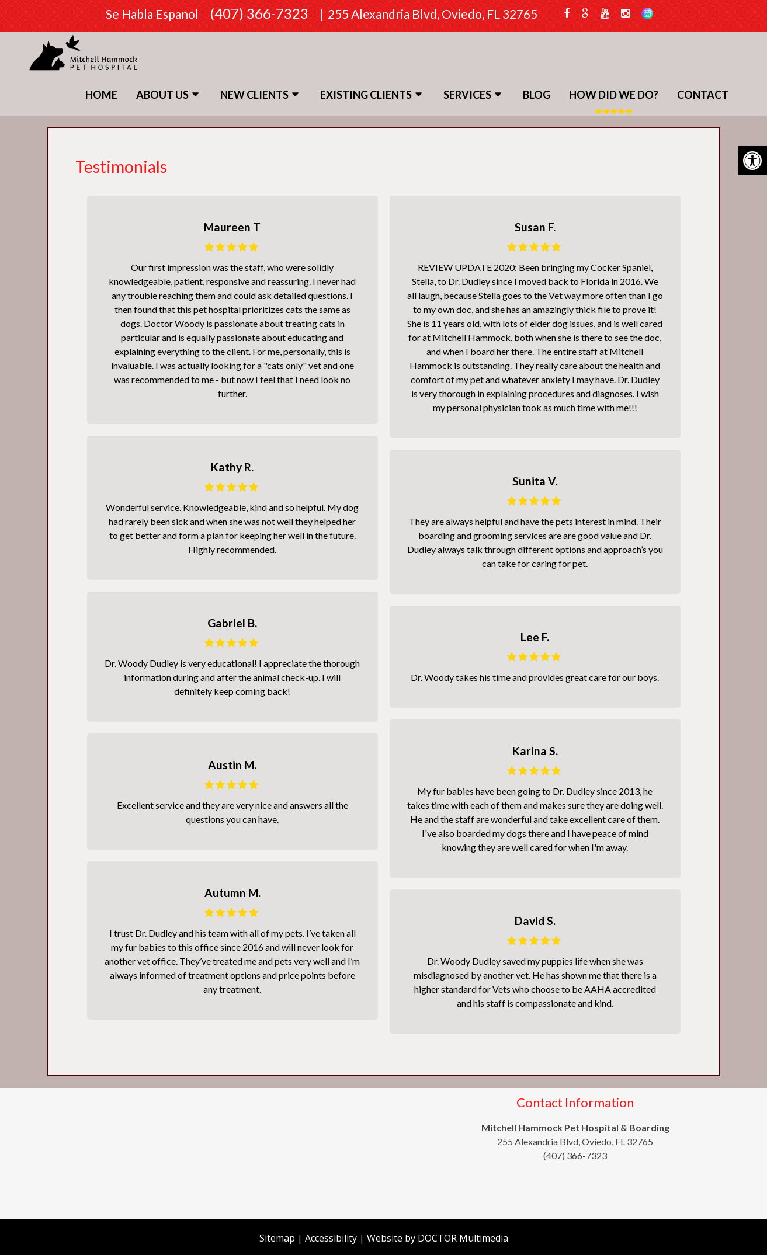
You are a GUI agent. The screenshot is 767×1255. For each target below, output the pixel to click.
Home (101, 94)
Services (467, 94)
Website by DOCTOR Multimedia (437, 1238)
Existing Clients (366, 94)
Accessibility (331, 1238)
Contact (702, 94)
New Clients (254, 94)
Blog (536, 94)
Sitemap (277, 1238)
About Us (162, 94)
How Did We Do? (613, 94)
